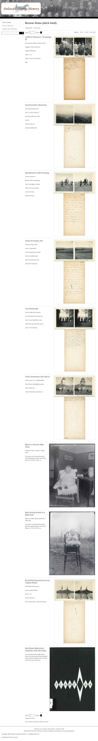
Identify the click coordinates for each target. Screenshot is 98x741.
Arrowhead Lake (31, 308)
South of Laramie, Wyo (34, 241)
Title (82, 32)
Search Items (37, 28)
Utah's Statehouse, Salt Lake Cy (37, 376)
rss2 (47, 721)
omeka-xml (42, 721)
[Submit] (23, 33)
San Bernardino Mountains (36, 105)
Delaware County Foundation (65, 731)
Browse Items (7, 22)
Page (30, 32)
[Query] (12, 33)
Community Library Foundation (45, 731)
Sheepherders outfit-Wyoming (37, 173)
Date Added (92, 32)
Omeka (15, 737)
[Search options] (20, 33)
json (37, 721)
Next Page (41, 32)
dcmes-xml (32, 721)
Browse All (28, 28)
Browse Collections (8, 26)
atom (26, 721)
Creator (86, 32)
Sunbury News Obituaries (10, 29)
